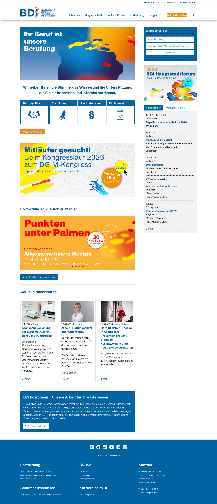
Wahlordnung (85, 475)
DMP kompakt (154, 165)
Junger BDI (155, 15)
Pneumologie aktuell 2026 (162, 211)
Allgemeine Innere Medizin (162, 186)
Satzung (83, 471)
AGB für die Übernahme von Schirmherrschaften (41, 494)
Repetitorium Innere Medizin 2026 (166, 122)
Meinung (77, 324)
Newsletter (172, 2)
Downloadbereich (28, 478)
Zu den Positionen (37, 426)
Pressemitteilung (120, 324)
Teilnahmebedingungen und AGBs (35, 471)
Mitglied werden (32, 131)
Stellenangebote (86, 494)
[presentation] (153, 107)
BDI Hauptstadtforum (154, 2)
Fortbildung (137, 15)
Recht (35, 324)
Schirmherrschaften (37, 488)
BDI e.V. (85, 464)
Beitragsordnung (86, 478)
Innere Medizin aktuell (159, 140)
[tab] (153, 107)
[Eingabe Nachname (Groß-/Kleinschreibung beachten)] (170, 46)
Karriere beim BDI (94, 488)
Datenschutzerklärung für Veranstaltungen (38, 475)
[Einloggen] (170, 52)
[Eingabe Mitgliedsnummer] (170, 39)
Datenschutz (114, 455)
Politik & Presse (116, 15)
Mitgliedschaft (93, 15)
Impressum (102, 455)
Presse (183, 2)
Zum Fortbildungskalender (39, 277)
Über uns (74, 15)
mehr (27, 379)
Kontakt (193, 2)
